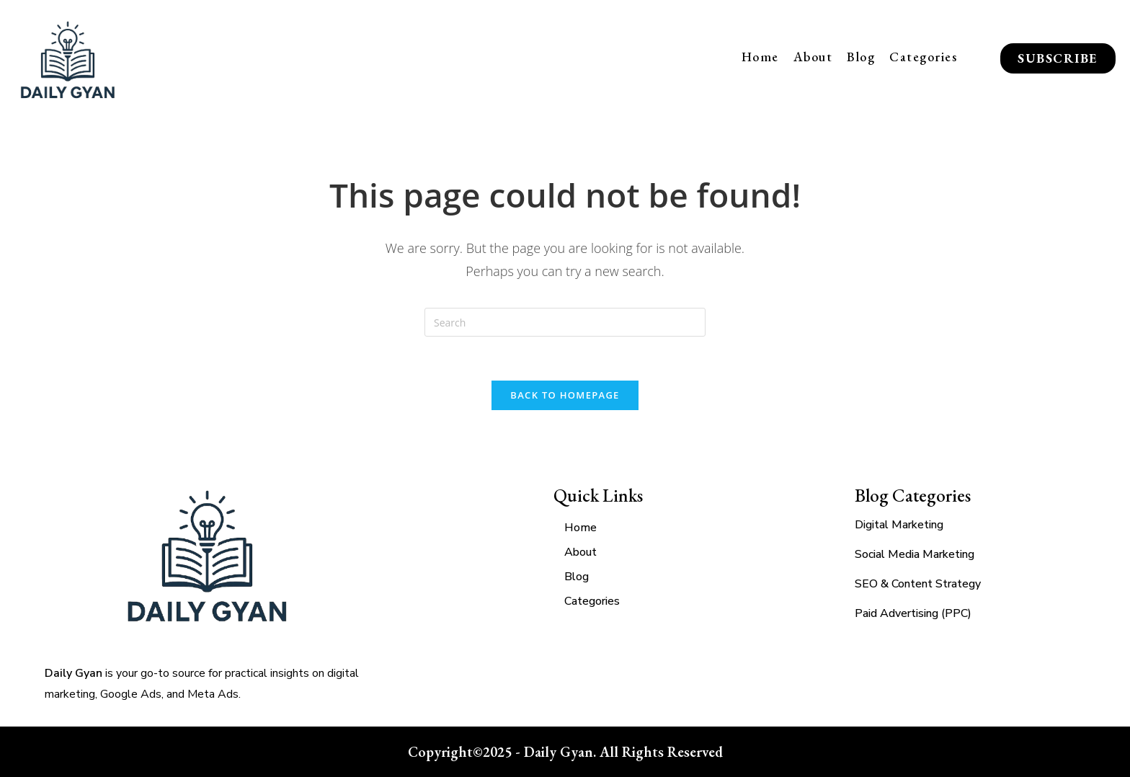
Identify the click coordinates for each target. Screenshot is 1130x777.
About (813, 56)
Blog (861, 56)
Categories (923, 56)
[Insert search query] (565, 322)
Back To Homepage (564, 394)
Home (760, 56)
